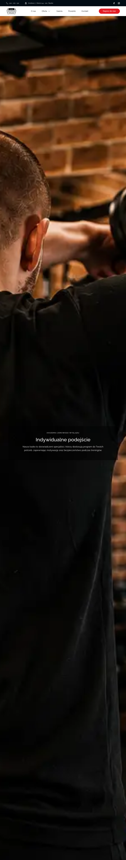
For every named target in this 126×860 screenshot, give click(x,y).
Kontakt (85, 11)
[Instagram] (119, 3)
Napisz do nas (109, 11)
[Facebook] (114, 3)
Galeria (59, 11)
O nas (33, 11)
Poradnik (72, 11)
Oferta (44, 11)
